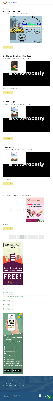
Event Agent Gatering (8, 292)
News (8, 9)
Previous (12, 237)
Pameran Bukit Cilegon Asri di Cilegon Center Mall (14, 296)
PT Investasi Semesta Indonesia (24, 58)
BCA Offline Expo (9, 102)
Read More (8, 47)
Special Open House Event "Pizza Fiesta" (17, 56)
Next (41, 237)
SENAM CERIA (6, 300)
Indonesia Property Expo (11, 11)
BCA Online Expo (9, 147)
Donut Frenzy (7, 193)
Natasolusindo (9, 398)
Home (4, 9)
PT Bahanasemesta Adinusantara (26, 13)
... (36, 237)
